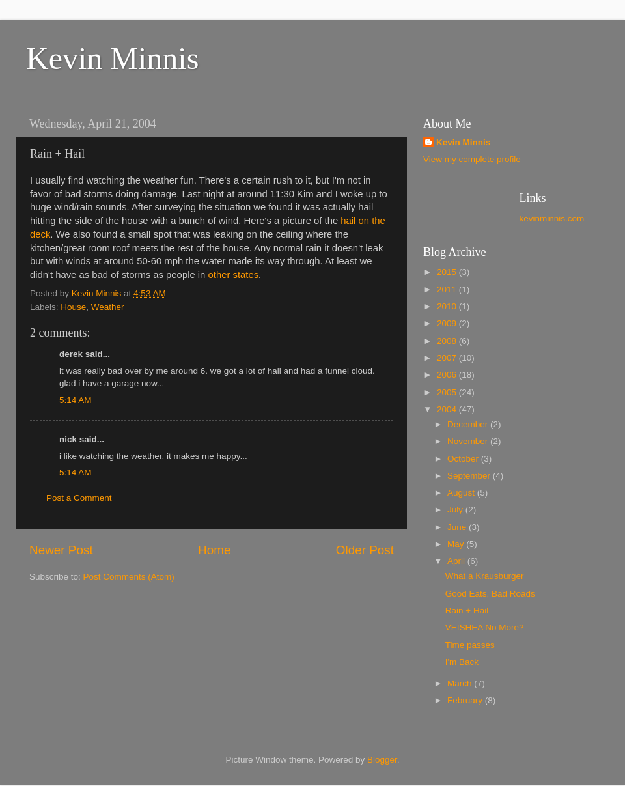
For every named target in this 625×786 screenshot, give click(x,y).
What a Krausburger (484, 576)
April (457, 561)
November (468, 441)
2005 (448, 392)
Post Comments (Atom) (128, 577)
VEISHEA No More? (484, 627)
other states (233, 275)
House (73, 307)
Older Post (365, 550)
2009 (448, 323)
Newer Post (61, 550)
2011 (448, 289)
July (456, 509)
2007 (448, 358)
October (464, 459)
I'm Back (462, 662)
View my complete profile (472, 159)
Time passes (470, 645)
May (456, 544)
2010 (448, 306)
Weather (107, 307)
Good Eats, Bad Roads (490, 593)
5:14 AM (75, 400)
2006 (448, 375)
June (458, 527)
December (468, 424)
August (462, 493)
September (470, 476)
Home (214, 550)
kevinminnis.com (552, 218)
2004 (448, 409)
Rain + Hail (466, 610)
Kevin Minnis (112, 58)
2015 (448, 272)
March (460, 683)
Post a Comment (79, 498)
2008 (448, 341)
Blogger (382, 760)
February (466, 700)
